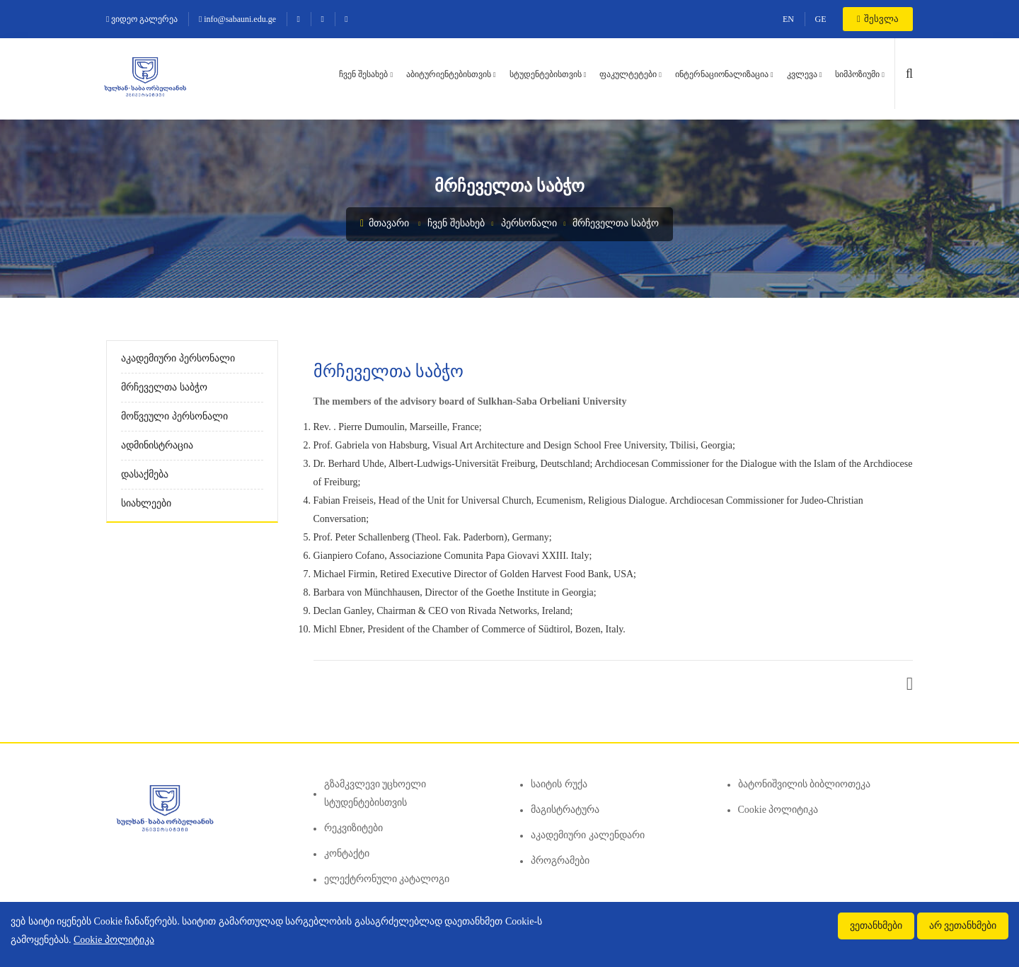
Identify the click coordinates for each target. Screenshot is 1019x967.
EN (788, 19)
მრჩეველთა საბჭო (615, 223)
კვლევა (802, 74)
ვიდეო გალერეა (142, 19)
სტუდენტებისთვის (546, 74)
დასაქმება (144, 474)
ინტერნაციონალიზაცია (721, 74)
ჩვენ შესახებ (363, 74)
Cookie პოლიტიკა (778, 809)
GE (821, 19)
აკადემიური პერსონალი (178, 358)
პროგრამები (560, 860)
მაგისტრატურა (565, 809)
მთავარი (384, 223)
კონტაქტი (346, 853)
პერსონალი (529, 223)
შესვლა (878, 18)
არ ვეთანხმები (963, 925)
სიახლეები (146, 503)
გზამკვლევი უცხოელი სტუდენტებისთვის (375, 793)
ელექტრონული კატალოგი (387, 879)
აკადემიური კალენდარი (588, 835)
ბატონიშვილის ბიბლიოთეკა (804, 784)
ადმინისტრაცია (157, 445)
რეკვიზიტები (353, 828)
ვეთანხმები (876, 925)
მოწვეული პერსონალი (174, 416)
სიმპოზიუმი (857, 74)
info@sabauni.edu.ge (237, 19)
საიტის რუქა (559, 784)
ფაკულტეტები (628, 74)
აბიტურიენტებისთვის (448, 74)
